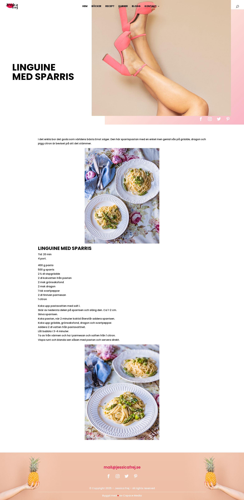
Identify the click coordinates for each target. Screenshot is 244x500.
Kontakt (151, 6)
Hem (84, 6)
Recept (109, 6)
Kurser (123, 6)
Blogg (136, 6)
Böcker (96, 6)
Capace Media (132, 495)
